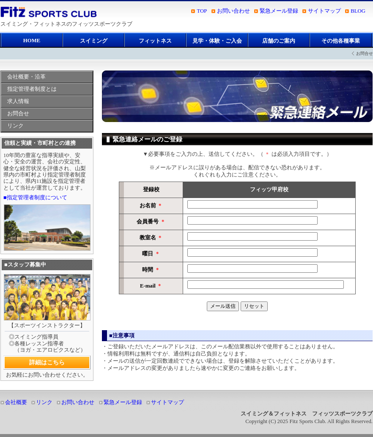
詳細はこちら (47, 362)
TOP (202, 11)
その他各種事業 (340, 41)
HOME (32, 40)
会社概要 (16, 402)
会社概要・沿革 (26, 77)
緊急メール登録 (279, 11)
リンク (15, 126)
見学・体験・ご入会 (217, 41)
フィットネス (155, 41)
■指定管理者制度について (35, 198)
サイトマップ (324, 11)
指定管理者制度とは (32, 89)
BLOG (358, 11)
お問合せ (18, 114)
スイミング (93, 41)
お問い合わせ (233, 11)
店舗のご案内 (278, 41)
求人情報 (18, 101)
